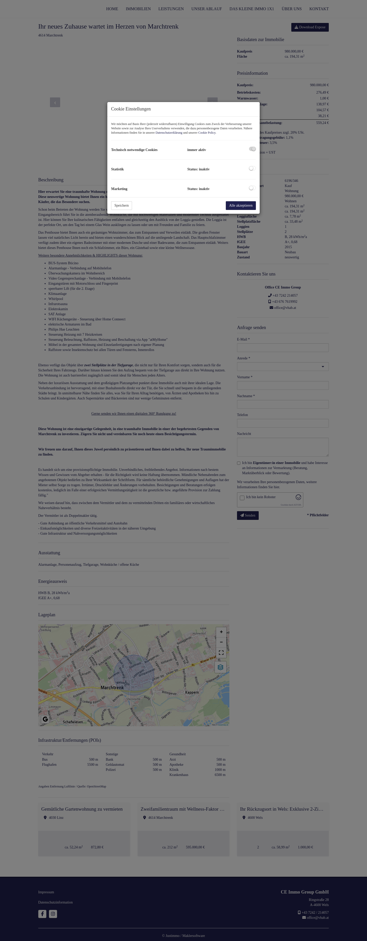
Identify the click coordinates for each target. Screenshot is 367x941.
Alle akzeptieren (241, 205)
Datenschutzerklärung (168, 132)
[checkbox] (252, 149)
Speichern (121, 205)
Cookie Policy (207, 132)
